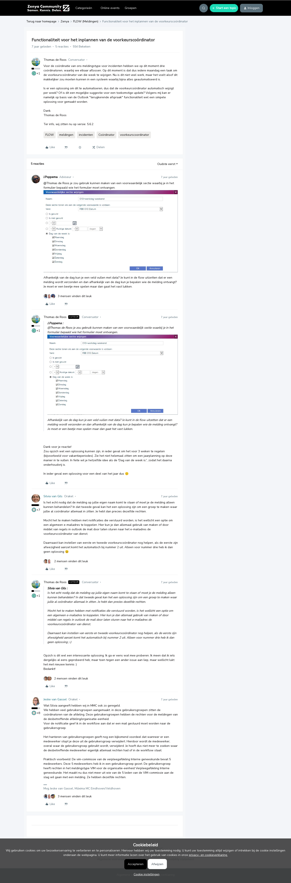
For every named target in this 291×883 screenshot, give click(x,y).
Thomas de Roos (55, 60)
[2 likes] (65, 561)
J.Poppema (50, 177)
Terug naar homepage (41, 21)
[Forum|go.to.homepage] (48, 8)
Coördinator (106, 135)
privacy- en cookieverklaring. (208, 855)
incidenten (86, 135)
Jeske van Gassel (55, 699)
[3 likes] (67, 296)
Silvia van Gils (52, 496)
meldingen (66, 135)
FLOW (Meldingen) (85, 21)
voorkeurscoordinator (134, 135)
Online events (110, 8)
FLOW (49, 135)
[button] (224, 8)
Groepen (130, 8)
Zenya (65, 21)
